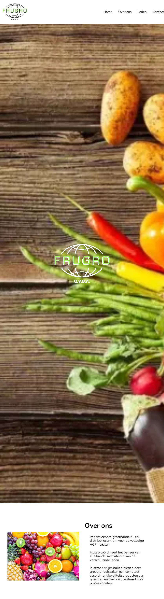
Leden (142, 12)
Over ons (125, 12)
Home (107, 12)
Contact (158, 12)
